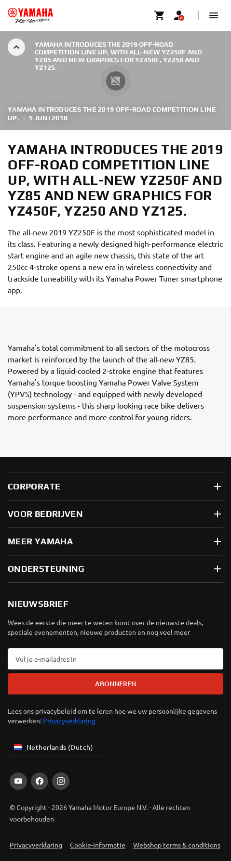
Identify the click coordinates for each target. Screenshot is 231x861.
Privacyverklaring (69, 720)
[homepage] (30, 15)
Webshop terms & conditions (176, 844)
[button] (213, 15)
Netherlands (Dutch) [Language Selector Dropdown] (52, 747)
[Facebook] (39, 781)
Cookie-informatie (97, 844)
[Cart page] (159, 15)
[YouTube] (18, 781)
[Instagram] (60, 781)
